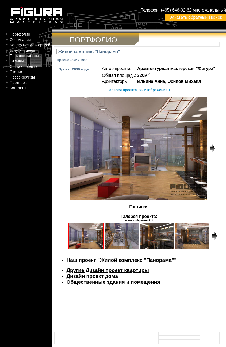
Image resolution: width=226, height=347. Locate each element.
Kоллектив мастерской (30, 45)
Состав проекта (23, 66)
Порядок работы (24, 56)
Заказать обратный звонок (195, 17)
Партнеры (19, 82)
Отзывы (17, 61)
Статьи (16, 72)
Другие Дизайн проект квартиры (107, 270)
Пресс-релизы (22, 77)
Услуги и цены (22, 50)
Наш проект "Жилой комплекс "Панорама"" (121, 260)
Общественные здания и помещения (113, 282)
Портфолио (20, 34)
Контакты (18, 88)
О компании (20, 40)
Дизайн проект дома (92, 276)
